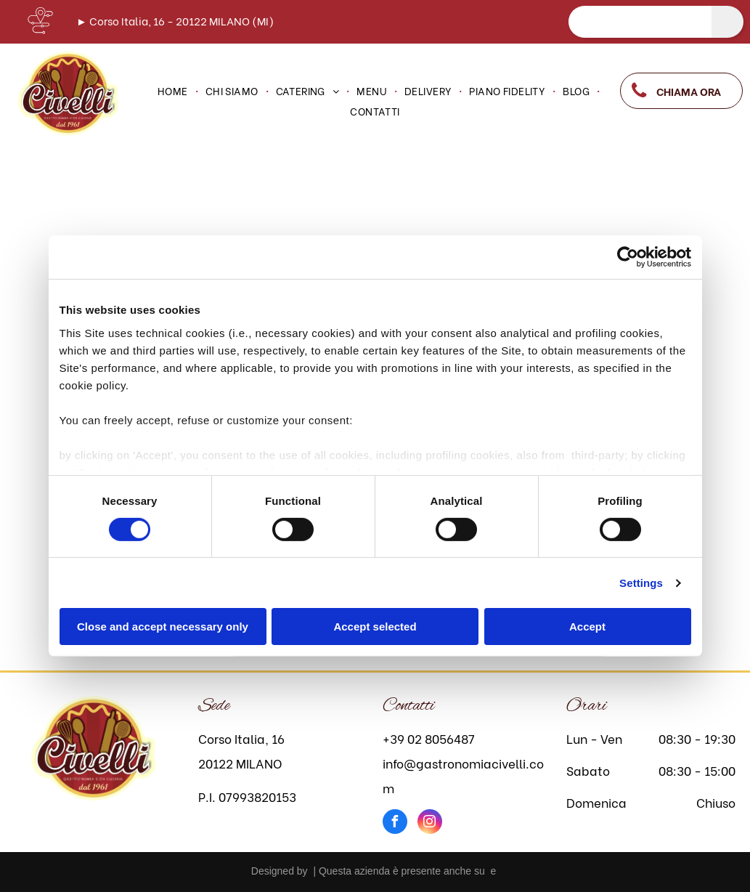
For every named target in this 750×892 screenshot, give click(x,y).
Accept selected (374, 626)
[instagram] (429, 823)
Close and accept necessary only (162, 626)
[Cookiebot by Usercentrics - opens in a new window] (627, 257)
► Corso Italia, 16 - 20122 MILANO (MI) (175, 20)
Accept (587, 626)
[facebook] (395, 823)
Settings (641, 583)
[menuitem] (174, 91)
